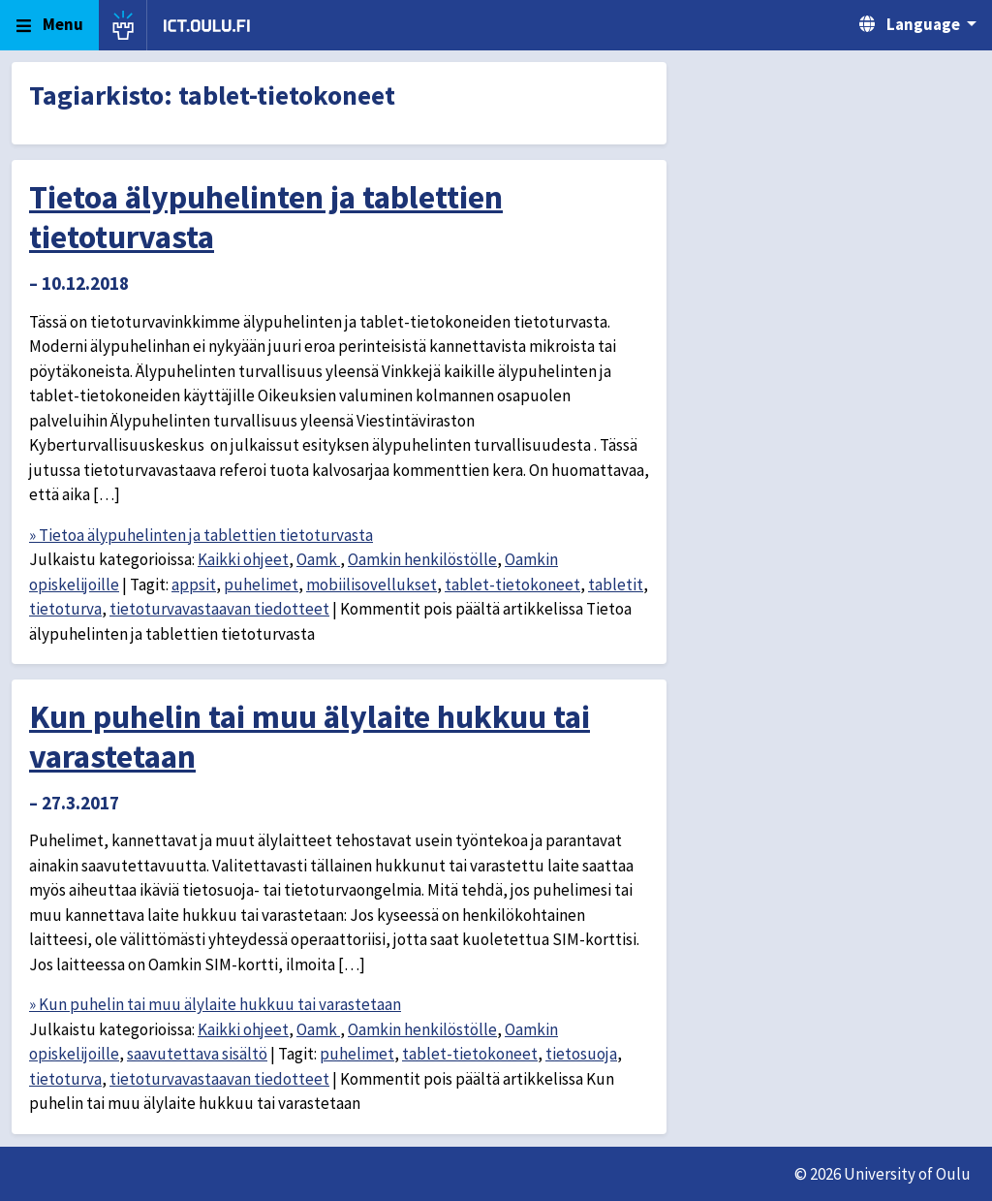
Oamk (318, 559)
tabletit (615, 584)
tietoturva (65, 608)
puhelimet (261, 584)
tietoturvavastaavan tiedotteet (219, 608)
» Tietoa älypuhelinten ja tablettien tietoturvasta (201, 535)
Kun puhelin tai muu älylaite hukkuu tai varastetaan (309, 736)
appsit (193, 584)
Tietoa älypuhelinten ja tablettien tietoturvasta (266, 216)
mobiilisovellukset (371, 584)
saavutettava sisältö (197, 1053)
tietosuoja (581, 1053)
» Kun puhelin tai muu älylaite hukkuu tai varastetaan (215, 1004)
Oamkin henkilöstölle (422, 559)
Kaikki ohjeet (243, 559)
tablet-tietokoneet (512, 584)
